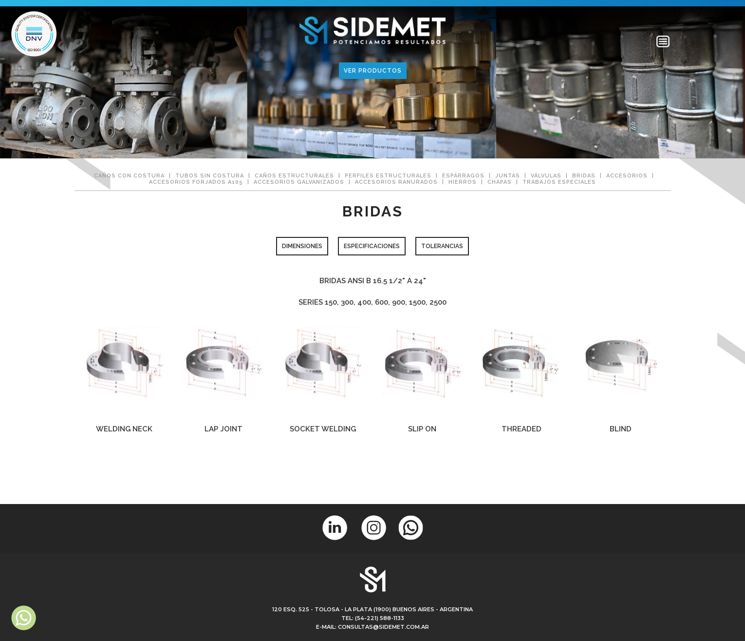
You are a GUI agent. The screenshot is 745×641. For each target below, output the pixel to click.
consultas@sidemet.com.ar (383, 626)
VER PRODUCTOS (373, 70)
